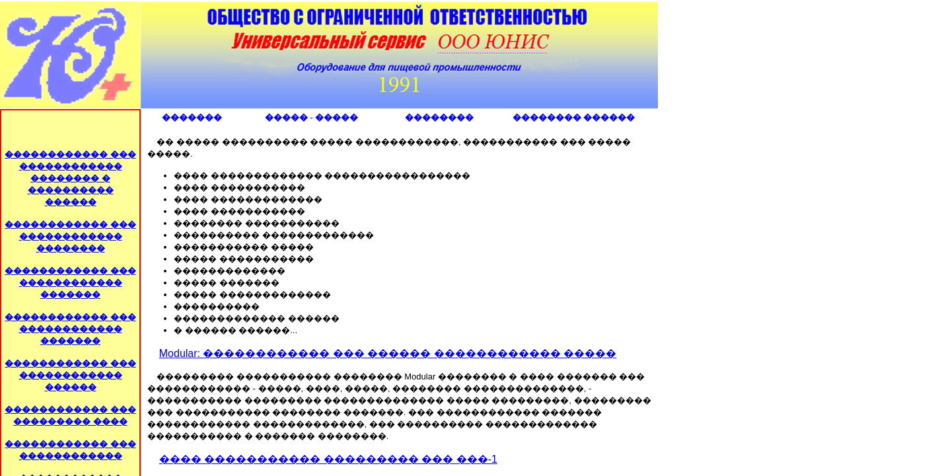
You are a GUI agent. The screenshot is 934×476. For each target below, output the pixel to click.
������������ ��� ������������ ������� (70, 282)
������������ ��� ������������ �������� (70, 236)
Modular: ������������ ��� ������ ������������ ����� (387, 353)
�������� (439, 117)
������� (192, 117)
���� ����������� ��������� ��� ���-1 (328, 459)
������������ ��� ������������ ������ (70, 375)
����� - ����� (311, 117)
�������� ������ (574, 117)
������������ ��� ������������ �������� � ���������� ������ (70, 178)
